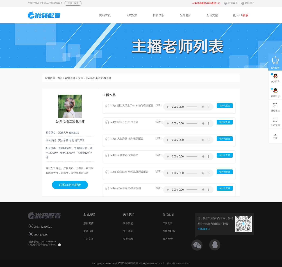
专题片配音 (169, 231)
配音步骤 (88, 231)
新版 (245, 15)
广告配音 (168, 223)
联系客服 (233, 3)
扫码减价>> (204, 229)
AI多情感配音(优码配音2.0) (206, 3)
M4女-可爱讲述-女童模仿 (124, 155)
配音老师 (185, 15)
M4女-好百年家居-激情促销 (125, 188)
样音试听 (158, 15)
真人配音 (168, 238)
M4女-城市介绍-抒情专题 (124, 122)
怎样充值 (88, 223)
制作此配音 (224, 105)
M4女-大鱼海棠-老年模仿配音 (126, 138)
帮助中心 (249, 3)
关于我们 (128, 231)
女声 (80, 78)
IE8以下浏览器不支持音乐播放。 (188, 106)
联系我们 (128, 223)
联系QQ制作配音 (70, 184)
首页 (60, 78)
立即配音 (128, 238)
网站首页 (105, 15)
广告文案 (88, 238)
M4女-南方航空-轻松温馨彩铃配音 (129, 171)
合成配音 (132, 15)
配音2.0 (240, 15)
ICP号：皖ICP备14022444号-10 (174, 263)
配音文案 (212, 15)
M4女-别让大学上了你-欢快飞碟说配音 (131, 105)
